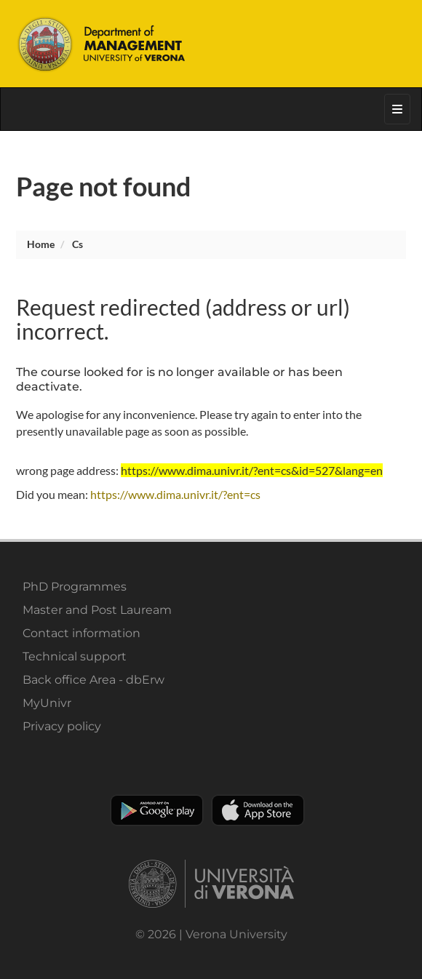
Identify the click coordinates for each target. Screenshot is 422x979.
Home (41, 244)
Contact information (81, 633)
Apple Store (257, 810)
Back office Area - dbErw (93, 680)
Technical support (75, 656)
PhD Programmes (75, 587)
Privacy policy (62, 726)
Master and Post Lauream (97, 610)
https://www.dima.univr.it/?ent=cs (175, 494)
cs (77, 244)
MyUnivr (47, 703)
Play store (156, 810)
